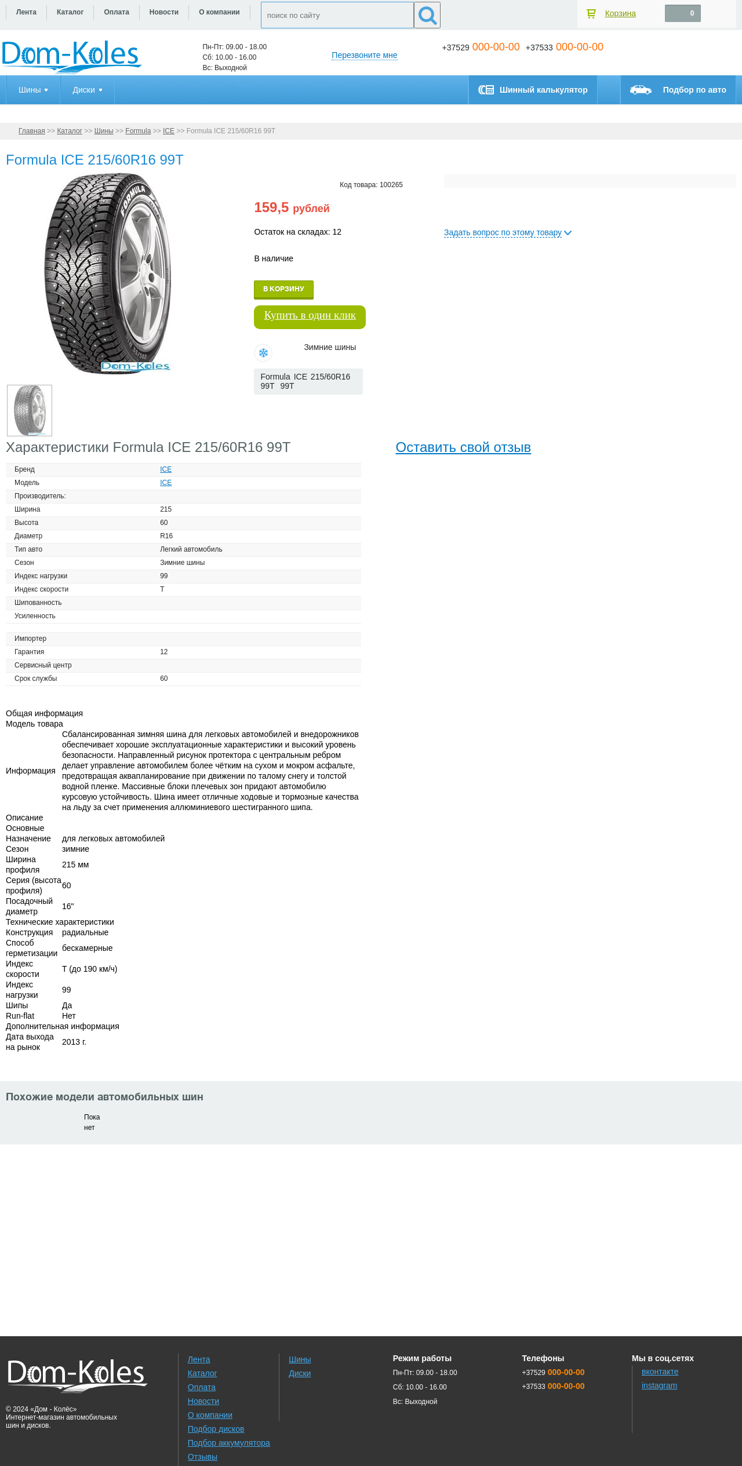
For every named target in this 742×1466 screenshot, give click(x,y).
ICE (168, 131)
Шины (104, 131)
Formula (138, 131)
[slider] (273, 406)
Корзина (620, 13)
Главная (32, 131)
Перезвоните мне (364, 55)
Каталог (69, 131)
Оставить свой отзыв (464, 447)
